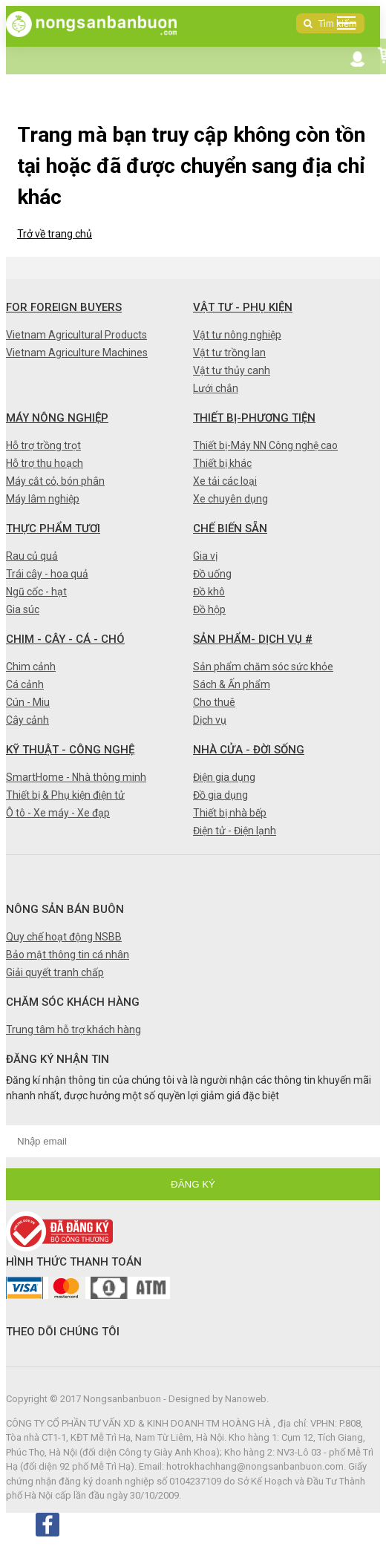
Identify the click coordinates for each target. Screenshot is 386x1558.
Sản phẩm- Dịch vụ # (253, 639)
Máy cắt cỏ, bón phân (55, 481)
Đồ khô (209, 592)
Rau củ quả (32, 556)
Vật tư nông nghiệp (237, 335)
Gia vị (205, 556)
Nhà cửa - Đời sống (248, 749)
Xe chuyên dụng (230, 499)
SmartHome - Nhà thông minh (76, 777)
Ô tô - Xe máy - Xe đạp (58, 813)
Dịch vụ (209, 720)
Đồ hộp (209, 609)
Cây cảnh (27, 720)
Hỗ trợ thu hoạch (44, 463)
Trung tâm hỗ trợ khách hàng (73, 1029)
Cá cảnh (25, 684)
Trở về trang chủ (54, 234)
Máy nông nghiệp (57, 418)
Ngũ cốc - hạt (36, 592)
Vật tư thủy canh (231, 370)
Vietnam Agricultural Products (76, 335)
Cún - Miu (28, 702)
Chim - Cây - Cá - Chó (65, 639)
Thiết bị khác (222, 463)
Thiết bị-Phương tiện (254, 418)
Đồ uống (212, 574)
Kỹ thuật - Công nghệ (70, 749)
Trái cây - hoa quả (47, 574)
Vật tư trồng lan (229, 353)
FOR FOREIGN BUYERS (64, 307)
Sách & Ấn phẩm (231, 684)
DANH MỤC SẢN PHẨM (350, 26)
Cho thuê (214, 702)
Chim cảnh (31, 666)
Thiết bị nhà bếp (229, 813)
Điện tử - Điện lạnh (234, 831)
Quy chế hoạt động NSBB (64, 937)
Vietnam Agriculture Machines (77, 353)
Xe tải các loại (225, 481)
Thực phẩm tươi (53, 528)
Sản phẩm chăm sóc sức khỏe (263, 666)
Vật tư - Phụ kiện (242, 307)
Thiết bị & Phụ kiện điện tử (65, 795)
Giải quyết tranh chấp (55, 972)
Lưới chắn (215, 388)
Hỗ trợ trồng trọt (43, 445)
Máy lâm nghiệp (42, 499)
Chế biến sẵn (230, 528)
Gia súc (22, 609)
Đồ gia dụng (220, 795)
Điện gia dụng (224, 777)
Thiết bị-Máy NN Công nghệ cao (265, 445)
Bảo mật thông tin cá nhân (67, 954)
